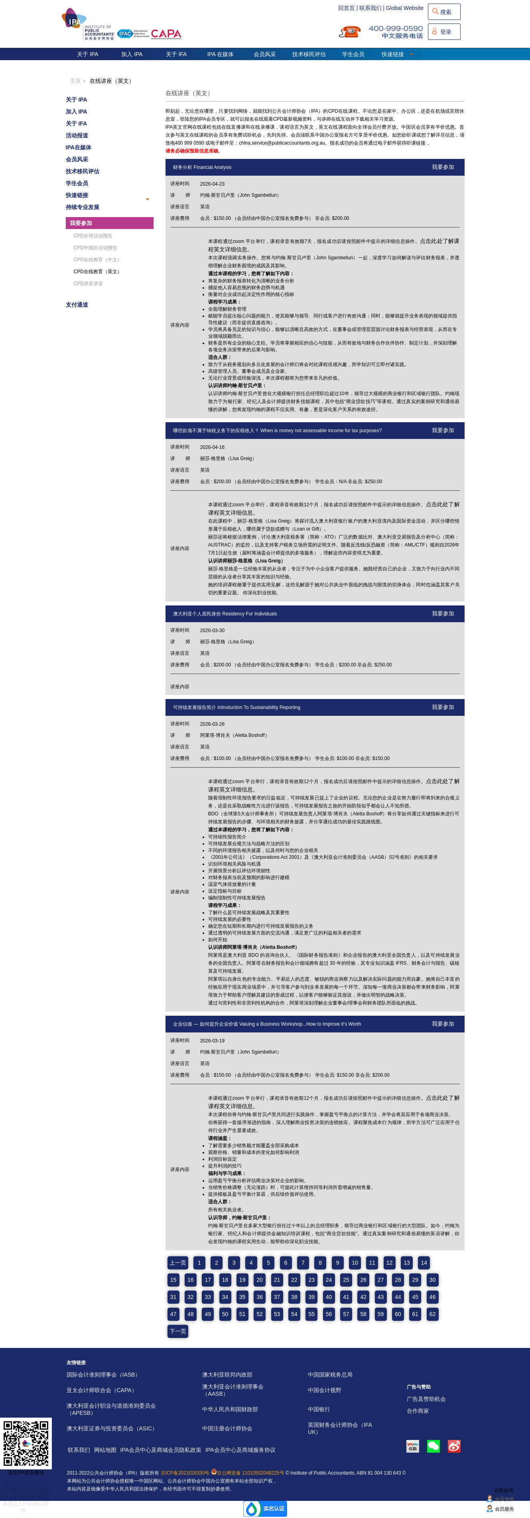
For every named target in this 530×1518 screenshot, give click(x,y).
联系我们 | (372, 8)
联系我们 (79, 1450)
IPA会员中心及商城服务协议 (240, 1450)
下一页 (177, 1331)
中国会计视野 (324, 1390)
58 (363, 1314)
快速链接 (398, 54)
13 (407, 1262)
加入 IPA (131, 54)
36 (259, 1297)
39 (311, 1297)
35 (242, 1297)
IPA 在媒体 (220, 54)
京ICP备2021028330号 (185, 1473)
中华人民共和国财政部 (230, 1409)
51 (242, 1314)
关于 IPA (87, 54)
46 (433, 1297)
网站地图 (105, 1450)
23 (311, 1280)
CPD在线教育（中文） (98, 259)
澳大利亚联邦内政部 (227, 1374)
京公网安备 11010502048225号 (247, 1473)
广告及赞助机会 (426, 1399)
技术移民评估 (309, 54)
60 (398, 1314)
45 (415, 1297)
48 (190, 1314)
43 (381, 1297)
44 (398, 1297)
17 (208, 1280)
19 (242, 1280)
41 (346, 1297)
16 (190, 1280)
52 (259, 1314)
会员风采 (265, 54)
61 (415, 1314)
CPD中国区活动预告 (95, 248)
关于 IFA (176, 54)
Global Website (405, 8)
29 (415, 1280)
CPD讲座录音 (88, 283)
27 (381, 1280)
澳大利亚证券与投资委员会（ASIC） (112, 1428)
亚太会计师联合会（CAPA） (102, 1390)
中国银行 (319, 1409)
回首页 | (348, 8)
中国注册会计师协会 (227, 1428)
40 (329, 1297)
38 (294, 1297)
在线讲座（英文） (112, 81)
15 (173, 1280)
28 (398, 1280)
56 (329, 1314)
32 (190, 1297)
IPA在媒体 (78, 147)
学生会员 (353, 54)
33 (208, 1297)
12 (389, 1262)
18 (225, 1280)
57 (346, 1314)
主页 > (78, 81)
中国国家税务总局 (330, 1374)
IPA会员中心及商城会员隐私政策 (161, 1450)
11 (372, 1262)
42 (363, 1297)
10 (355, 1262)
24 (329, 1280)
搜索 (445, 12)
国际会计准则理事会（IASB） (104, 1374)
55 (311, 1314)
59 (381, 1314)
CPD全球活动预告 (93, 236)
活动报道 (77, 135)
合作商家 (418, 1411)
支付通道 (77, 305)
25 (346, 1280)
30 (433, 1280)
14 (424, 1262)
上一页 (177, 1262)
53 (277, 1314)
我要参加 (81, 223)
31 (173, 1297)
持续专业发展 (82, 207)
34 (225, 1297)
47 (173, 1314)
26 (363, 1280)
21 (277, 1280)
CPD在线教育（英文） (98, 271)
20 (259, 1280)
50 (225, 1314)
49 (208, 1314)
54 (294, 1314)
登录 (445, 32)
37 (277, 1297)
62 (433, 1314)
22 (294, 1280)
